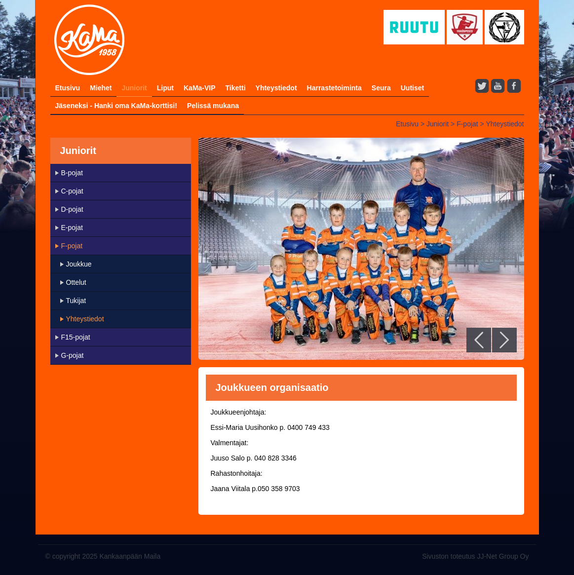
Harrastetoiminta (334, 88)
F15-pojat (75, 337)
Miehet (101, 88)
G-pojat (72, 355)
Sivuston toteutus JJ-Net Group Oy (475, 556)
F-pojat (467, 124)
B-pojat (72, 173)
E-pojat (72, 227)
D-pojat (72, 209)
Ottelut (76, 282)
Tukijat (76, 301)
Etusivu (67, 88)
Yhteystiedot (276, 88)
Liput (165, 88)
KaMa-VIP (200, 88)
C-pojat (72, 191)
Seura (381, 88)
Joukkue (79, 264)
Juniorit (134, 88)
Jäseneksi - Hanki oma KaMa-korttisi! (116, 106)
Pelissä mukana (213, 106)
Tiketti (236, 88)
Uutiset (412, 88)
